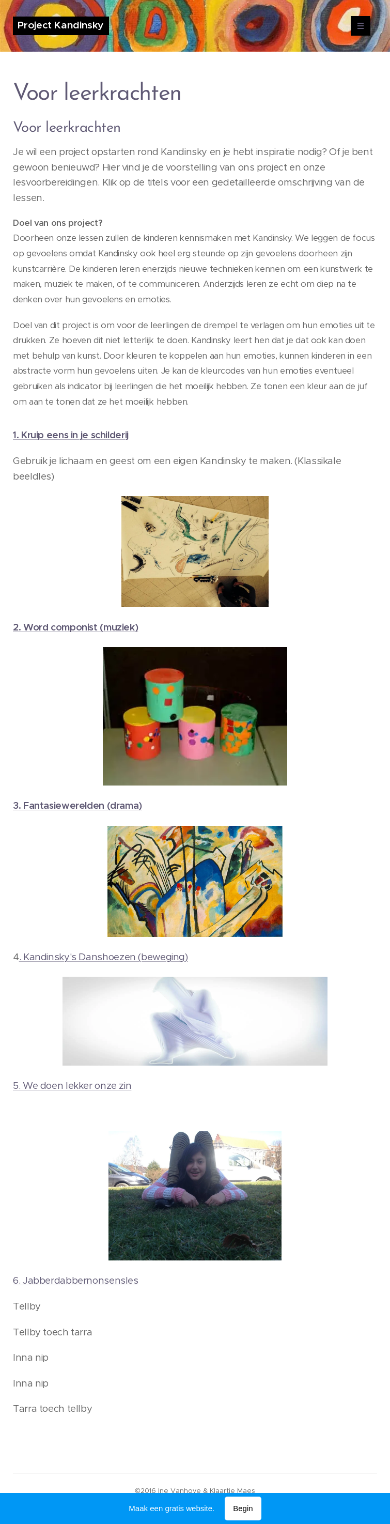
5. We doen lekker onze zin (72, 1085)
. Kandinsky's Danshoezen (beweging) (103, 957)
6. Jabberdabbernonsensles (75, 1280)
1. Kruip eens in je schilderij (71, 435)
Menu (357, 25)
